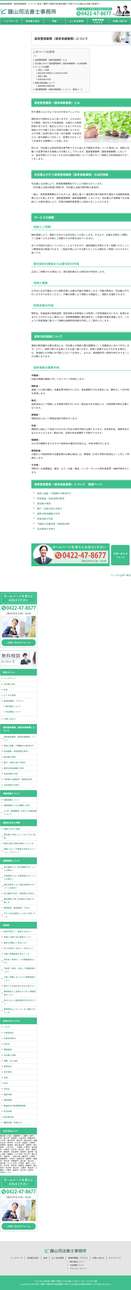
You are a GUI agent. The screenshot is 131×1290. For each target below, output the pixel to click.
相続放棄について (12, 799)
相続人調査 (42, 76)
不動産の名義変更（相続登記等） (54, 523)
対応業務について (13, 711)
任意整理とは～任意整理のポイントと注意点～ (20, 877)
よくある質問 (76, 21)
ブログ (7, 1027)
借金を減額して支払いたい (16, 942)
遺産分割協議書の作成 (48, 513)
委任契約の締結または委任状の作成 (52, 73)
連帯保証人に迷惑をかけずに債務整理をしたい (20, 993)
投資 (6, 1077)
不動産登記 (9, 1032)
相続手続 (8, 1094)
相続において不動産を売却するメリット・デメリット (20, 850)
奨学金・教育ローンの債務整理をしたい (19, 961)
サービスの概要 (42, 66)
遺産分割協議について (45, 82)
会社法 (7, 1043)
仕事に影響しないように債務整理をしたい (20, 979)
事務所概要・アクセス (13, 700)
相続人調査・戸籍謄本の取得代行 (54, 493)
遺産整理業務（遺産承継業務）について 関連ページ (59, 89)
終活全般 (8, 1111)
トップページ (11, 21)
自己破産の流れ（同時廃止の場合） (20, 893)
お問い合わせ (120, 21)
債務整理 (8, 1049)
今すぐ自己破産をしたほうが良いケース (20, 915)
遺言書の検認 (44, 503)
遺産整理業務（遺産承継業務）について (20, 738)
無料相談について (13, 706)
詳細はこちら (5, 1172)
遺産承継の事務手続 (46, 85)
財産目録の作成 (44, 79)
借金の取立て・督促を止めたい (18, 931)
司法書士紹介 (33, 21)
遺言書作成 (9, 1116)
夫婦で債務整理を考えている (16, 953)
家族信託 (8, 1066)
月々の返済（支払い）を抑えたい (19, 948)
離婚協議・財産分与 (13, 1122)
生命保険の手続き (46, 528)
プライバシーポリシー (78, 1268)
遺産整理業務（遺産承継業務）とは (51, 59)
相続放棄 (8, 1100)
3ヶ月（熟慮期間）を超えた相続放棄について (20, 812)
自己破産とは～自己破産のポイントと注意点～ (20, 869)
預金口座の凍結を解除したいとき (19, 843)
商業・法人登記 (11, 1060)
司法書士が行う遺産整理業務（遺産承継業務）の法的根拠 (61, 63)
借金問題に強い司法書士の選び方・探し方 (20, 900)
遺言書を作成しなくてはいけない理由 (20, 836)
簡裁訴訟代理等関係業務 (15, 1105)
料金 (54, 21)
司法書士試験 (10, 1055)
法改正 (7, 1088)
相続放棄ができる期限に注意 (17, 805)
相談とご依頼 (43, 70)
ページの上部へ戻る (120, 575)
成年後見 (8, 1071)
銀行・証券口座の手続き (49, 508)
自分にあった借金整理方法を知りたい (20, 1002)
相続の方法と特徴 (12, 829)
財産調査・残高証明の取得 (50, 498)
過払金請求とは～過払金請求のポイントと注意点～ (20, 886)
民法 (6, 1083)
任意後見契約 (10, 1038)
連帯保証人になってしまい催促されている (19, 1011)
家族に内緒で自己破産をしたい (18, 937)
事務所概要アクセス (98, 21)
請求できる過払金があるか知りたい (20, 985)
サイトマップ (115, 1257)
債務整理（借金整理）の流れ (17, 907)
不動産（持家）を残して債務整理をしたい (20, 970)
